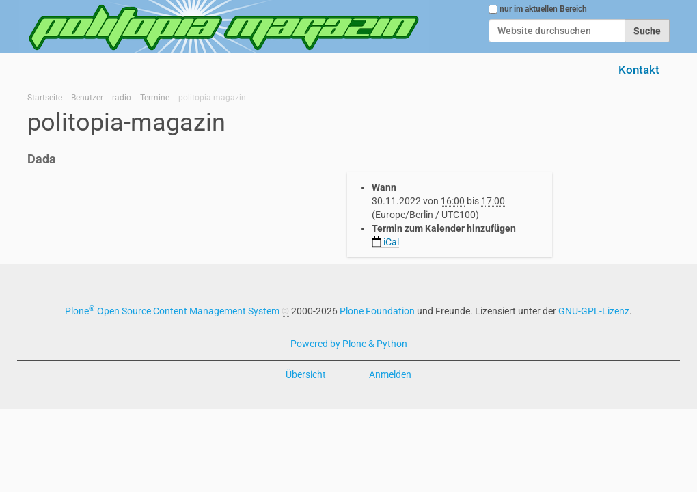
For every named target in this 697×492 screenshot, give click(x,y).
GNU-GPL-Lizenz (593, 310)
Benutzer (87, 97)
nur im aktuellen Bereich (543, 9)
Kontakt (638, 70)
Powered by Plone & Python (348, 343)
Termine (154, 97)
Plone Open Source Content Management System (172, 310)
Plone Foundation (377, 310)
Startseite (44, 97)
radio (121, 97)
